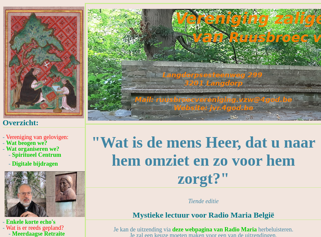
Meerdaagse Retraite (38, 233)
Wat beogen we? (26, 143)
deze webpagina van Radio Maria (214, 229)
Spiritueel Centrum (36, 155)
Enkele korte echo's (31, 222)
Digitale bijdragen (35, 163)
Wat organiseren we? (33, 149)
